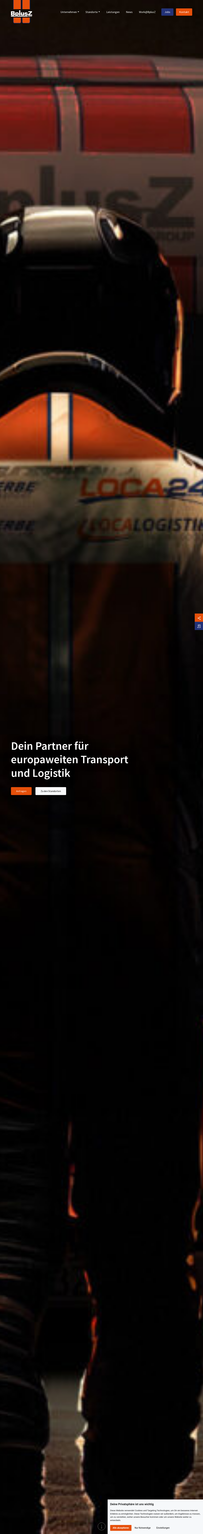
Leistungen (113, 12)
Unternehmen (68, 12)
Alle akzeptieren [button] (121, 1528)
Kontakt (184, 12)
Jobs (167, 12)
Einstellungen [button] (163, 1528)
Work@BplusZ (147, 12)
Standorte (92, 12)
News (129, 12)
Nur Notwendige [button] (143, 1528)
